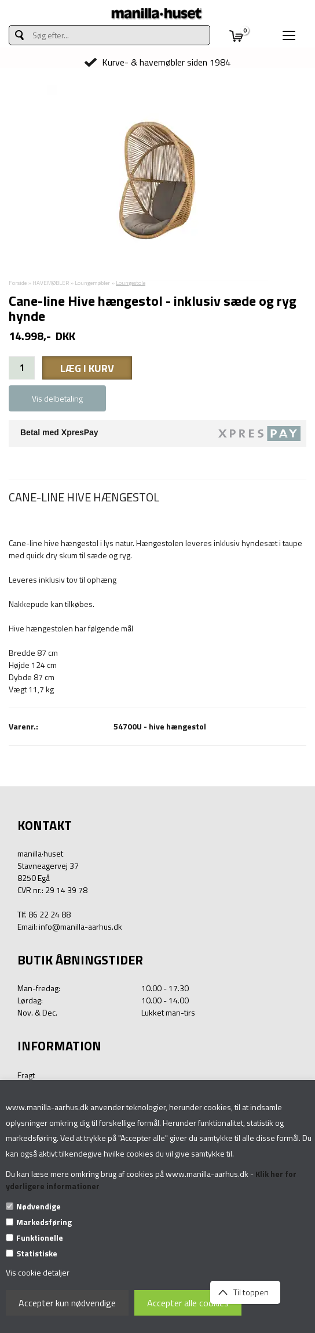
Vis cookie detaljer (37, 1272)
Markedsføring (44, 1222)
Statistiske (36, 1253)
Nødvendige (38, 1206)
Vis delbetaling (57, 398)
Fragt (26, 1075)
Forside (18, 283)
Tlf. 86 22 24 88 (44, 914)
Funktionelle (39, 1237)
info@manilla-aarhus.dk (80, 926)
